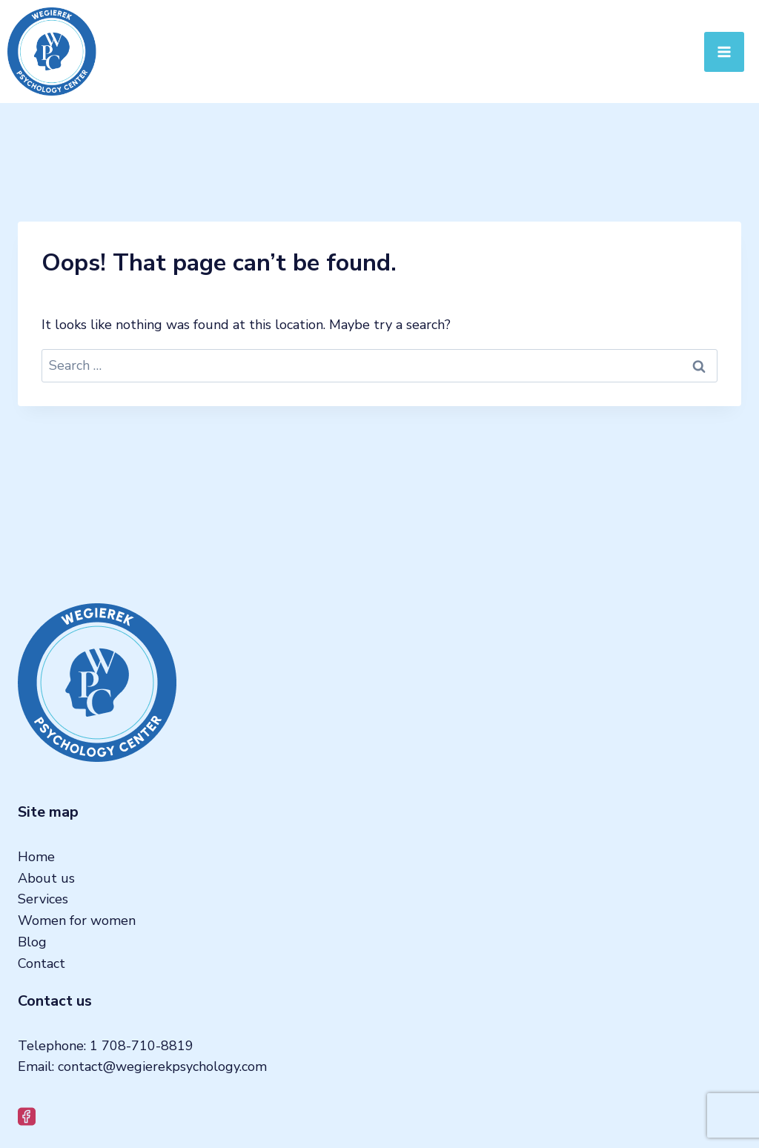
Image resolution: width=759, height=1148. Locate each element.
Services (43, 899)
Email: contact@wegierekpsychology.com (142, 1066)
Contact (41, 963)
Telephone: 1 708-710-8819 (105, 1046)
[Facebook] (27, 1116)
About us (46, 878)
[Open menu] (724, 52)
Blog (32, 942)
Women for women (77, 920)
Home (36, 857)
